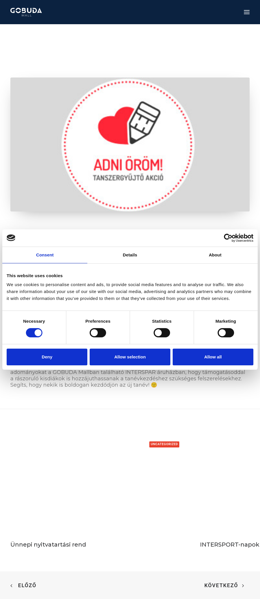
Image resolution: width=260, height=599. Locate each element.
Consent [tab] (45, 254)
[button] (246, 12)
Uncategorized (164, 444)
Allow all (213, 356)
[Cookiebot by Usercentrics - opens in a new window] (228, 237)
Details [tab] (130, 254)
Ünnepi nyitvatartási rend (48, 544)
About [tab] (215, 254)
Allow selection (130, 356)
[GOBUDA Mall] (26, 12)
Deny (47, 356)
